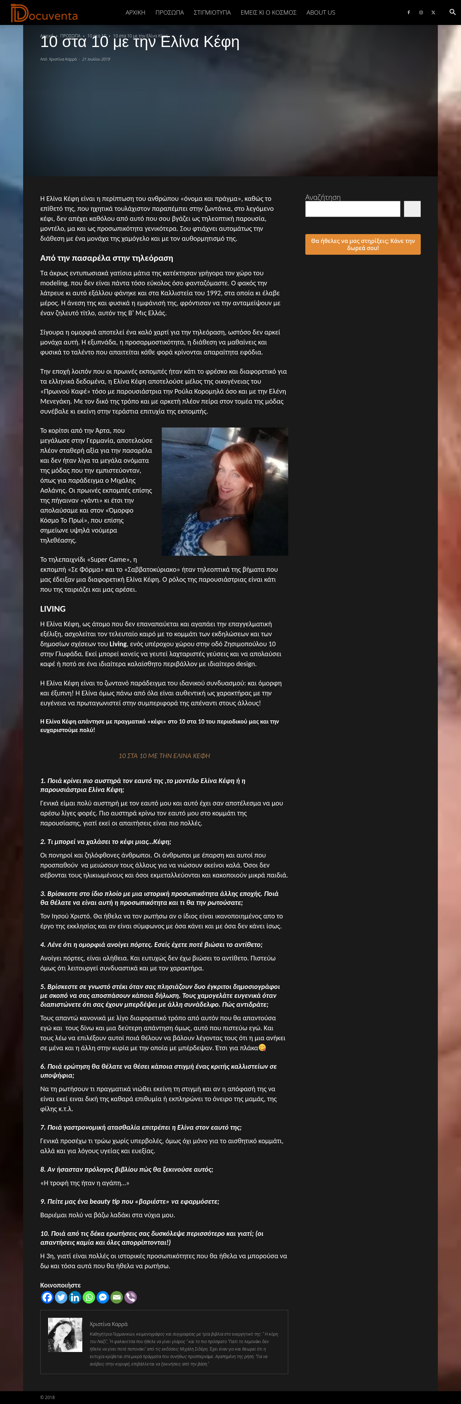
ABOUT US (320, 12)
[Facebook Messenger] (103, 1297)
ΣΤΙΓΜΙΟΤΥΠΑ (212, 12)
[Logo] (44, 13)
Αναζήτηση (323, 197)
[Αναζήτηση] (412, 209)
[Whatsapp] (89, 1297)
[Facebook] (47, 1297)
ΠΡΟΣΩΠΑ (169, 12)
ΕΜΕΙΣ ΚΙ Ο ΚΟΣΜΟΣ (269, 12)
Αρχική (136, 12)
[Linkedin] (75, 1297)
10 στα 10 (96, 36)
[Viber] (130, 1297)
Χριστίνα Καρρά (63, 59)
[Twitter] (61, 1297)
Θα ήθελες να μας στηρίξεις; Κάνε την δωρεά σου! (363, 244)
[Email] (116, 1297)
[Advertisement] (230, 116)
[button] (452, 12)
